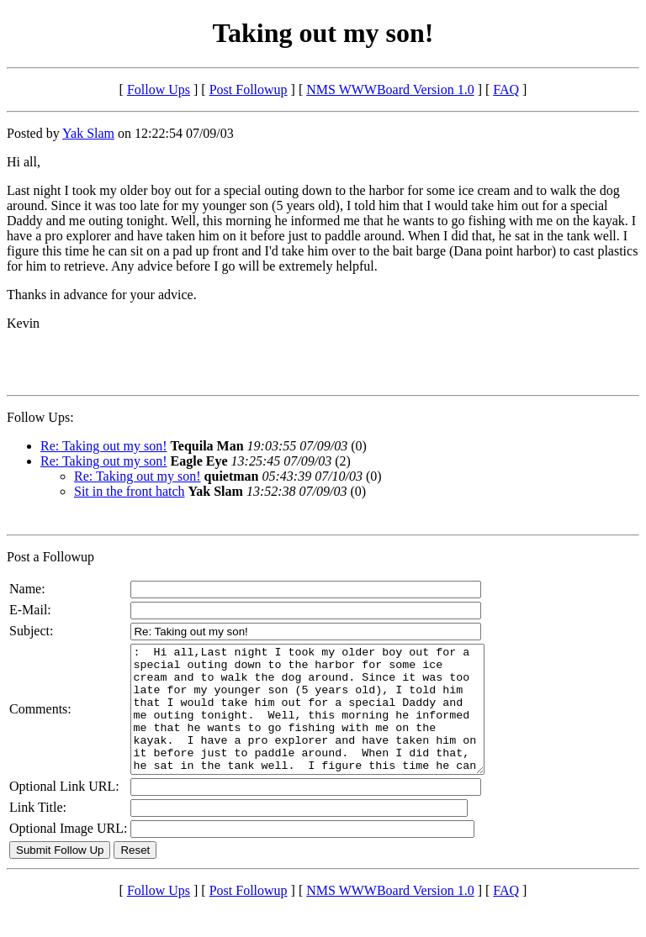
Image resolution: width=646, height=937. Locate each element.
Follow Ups (158, 89)
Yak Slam (88, 133)
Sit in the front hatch (129, 491)
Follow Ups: (40, 417)
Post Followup (248, 89)
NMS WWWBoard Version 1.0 (390, 89)
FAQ (506, 89)
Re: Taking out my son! (103, 446)
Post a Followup (50, 557)
